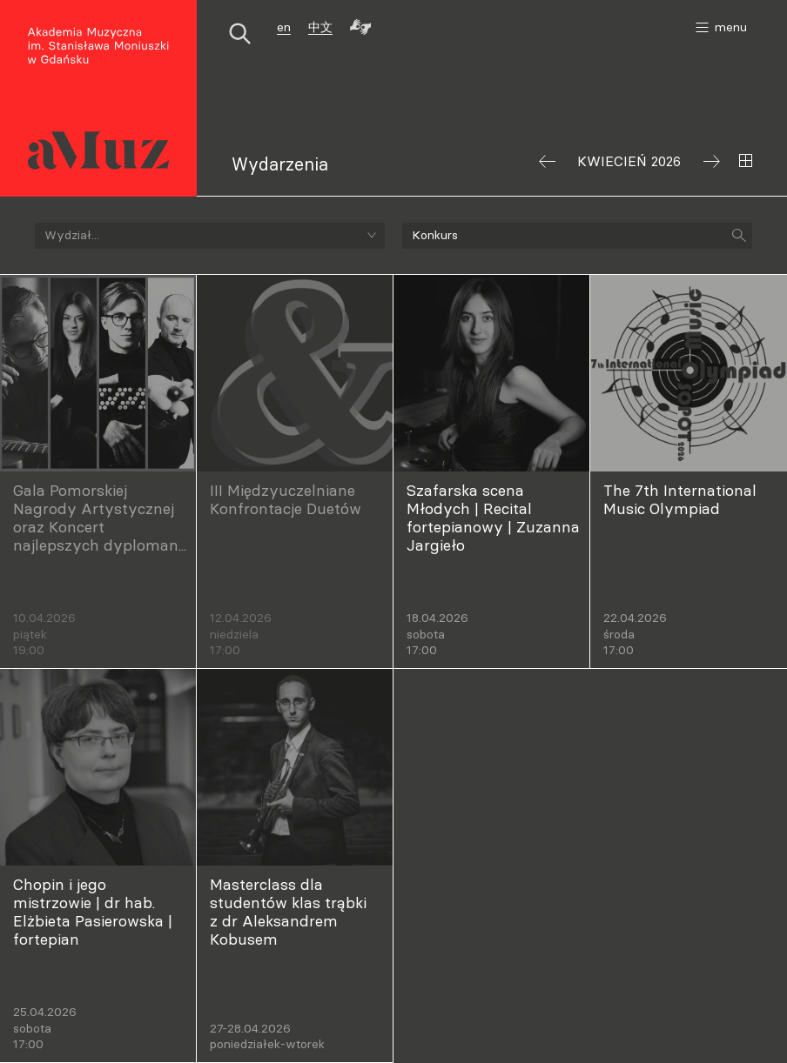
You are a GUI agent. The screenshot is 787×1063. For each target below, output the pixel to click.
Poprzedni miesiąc (547, 161)
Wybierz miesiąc (745, 160)
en (284, 27)
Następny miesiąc (711, 161)
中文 (320, 27)
